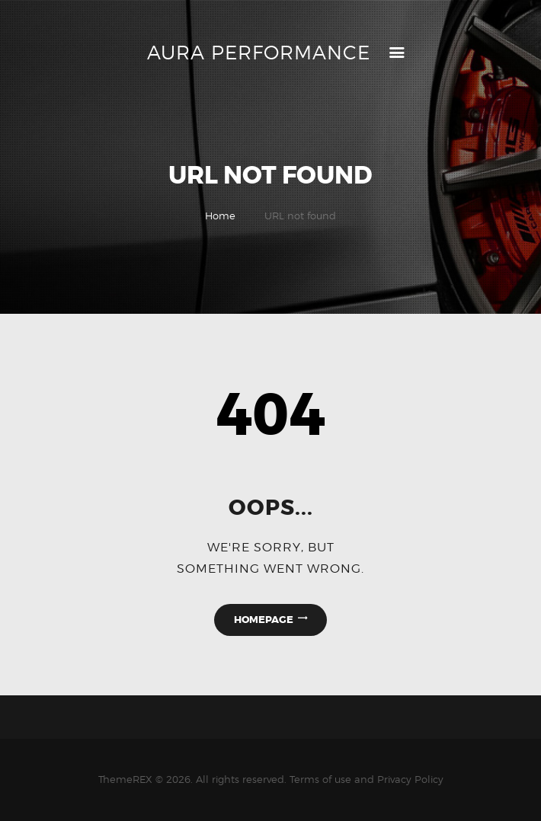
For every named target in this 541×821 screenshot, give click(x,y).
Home (220, 215)
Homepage (263, 619)
